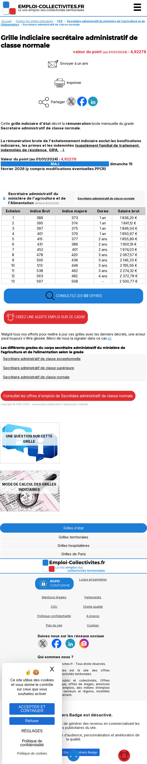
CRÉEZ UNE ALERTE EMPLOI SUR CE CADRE (45, 317)
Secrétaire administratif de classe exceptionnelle (42, 359)
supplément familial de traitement (107, 145)
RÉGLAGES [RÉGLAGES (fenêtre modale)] (32, 731)
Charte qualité (93, 606)
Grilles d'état (73, 528)
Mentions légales (54, 597)
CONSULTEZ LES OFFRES (73, 296)
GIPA (53, 150)
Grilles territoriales (73, 537)
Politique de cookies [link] (32, 753)
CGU (54, 606)
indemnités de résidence (24, 150)
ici (109, 338)
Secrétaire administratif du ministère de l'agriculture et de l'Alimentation (73, 22)
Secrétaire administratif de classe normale (105, 198)
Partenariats (92, 597)
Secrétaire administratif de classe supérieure (38, 368)
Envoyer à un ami (67, 63)
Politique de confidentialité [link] (32, 743)
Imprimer (67, 82)
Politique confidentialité (54, 616)
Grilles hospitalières (73, 545)
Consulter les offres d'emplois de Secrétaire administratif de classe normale (68, 395)
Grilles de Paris (73, 554)
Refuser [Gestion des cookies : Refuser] (32, 721)
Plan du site (54, 625)
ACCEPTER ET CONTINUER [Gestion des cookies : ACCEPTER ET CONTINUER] (32, 709)
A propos (92, 616)
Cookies (93, 625)
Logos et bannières (93, 579)
